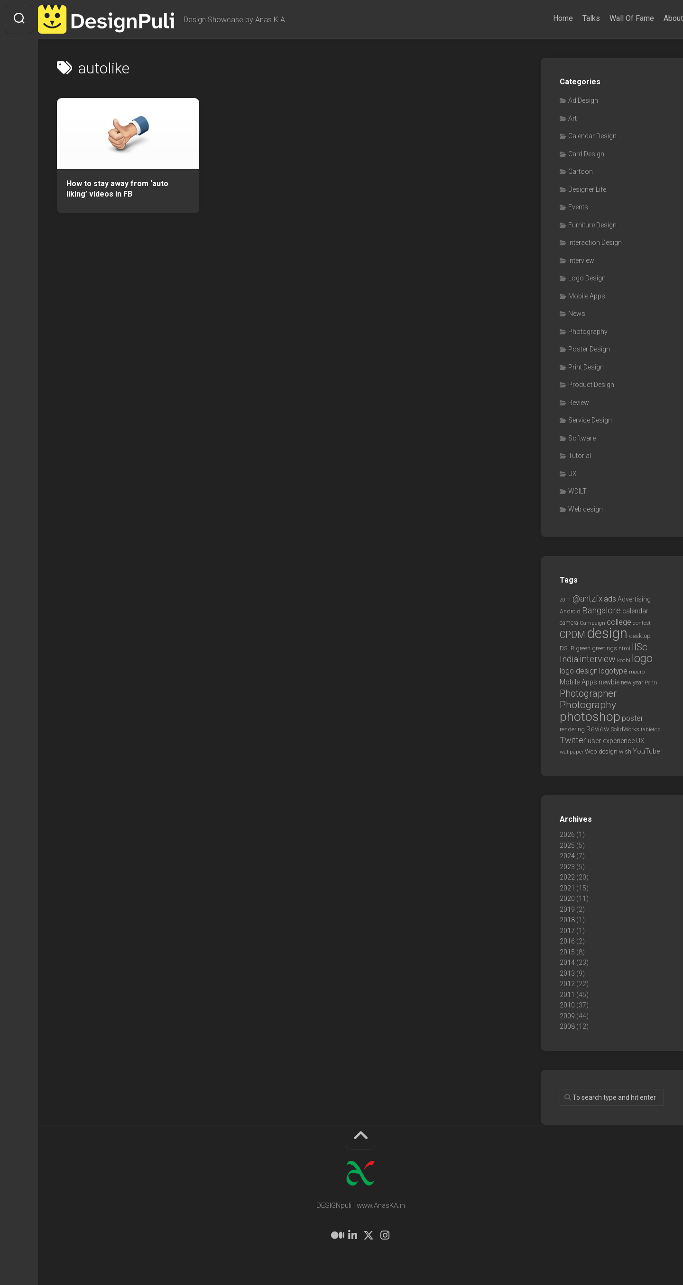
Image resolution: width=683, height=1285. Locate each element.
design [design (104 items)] (607, 633)
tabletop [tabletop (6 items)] (651, 729)
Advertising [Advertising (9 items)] (634, 599)
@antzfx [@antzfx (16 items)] (587, 598)
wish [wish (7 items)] (625, 751)
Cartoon (580, 171)
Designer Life (587, 189)
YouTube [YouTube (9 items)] (646, 751)
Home (544, 18)
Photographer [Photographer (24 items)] (588, 693)
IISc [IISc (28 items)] (639, 647)
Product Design (591, 384)
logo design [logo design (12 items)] (579, 670)
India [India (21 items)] (569, 659)
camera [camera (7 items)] (569, 622)
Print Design (586, 367)
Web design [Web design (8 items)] (601, 751)
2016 (567, 941)
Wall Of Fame (613, 18)
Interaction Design (595, 242)
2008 (567, 1026)
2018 (567, 920)
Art (572, 118)
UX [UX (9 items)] (640, 741)
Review (578, 402)
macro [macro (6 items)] (637, 671)
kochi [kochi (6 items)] (623, 660)
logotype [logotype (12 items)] (613, 670)
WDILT (577, 491)
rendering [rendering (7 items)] (572, 729)
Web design (585, 509)
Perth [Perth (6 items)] (651, 682)
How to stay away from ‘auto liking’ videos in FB (117, 189)
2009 (567, 1016)
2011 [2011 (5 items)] (565, 600)
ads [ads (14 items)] (610, 598)
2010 (567, 1005)
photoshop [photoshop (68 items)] (590, 716)
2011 (567, 994)
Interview (581, 260)
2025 (567, 845)
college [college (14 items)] (619, 622)
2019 (567, 909)
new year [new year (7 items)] (632, 682)
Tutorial (579, 455)
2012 (567, 984)
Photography (588, 331)
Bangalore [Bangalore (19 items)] (601, 610)
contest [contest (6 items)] (642, 623)
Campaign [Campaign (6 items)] (592, 623)
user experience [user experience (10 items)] (611, 741)
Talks (572, 18)
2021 (567, 888)
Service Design (590, 420)
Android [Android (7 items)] (570, 611)
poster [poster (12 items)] (632, 718)
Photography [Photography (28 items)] (588, 704)
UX (572, 473)
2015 (567, 952)
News (576, 313)
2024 (567, 856)
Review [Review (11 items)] (597, 729)
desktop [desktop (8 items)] (640, 635)
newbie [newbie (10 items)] (609, 682)
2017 (567, 931)
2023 (567, 867)
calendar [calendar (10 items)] (635, 611)
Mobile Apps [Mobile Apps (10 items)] (578, 682)
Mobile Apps (586, 296)
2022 (567, 877)
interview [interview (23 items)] (598, 659)
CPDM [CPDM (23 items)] (572, 634)
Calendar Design (592, 136)
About (654, 18)
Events (578, 207)
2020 (567, 898)
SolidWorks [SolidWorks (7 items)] (624, 729)
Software (582, 438)
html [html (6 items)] (624, 648)
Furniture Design (592, 225)
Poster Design (589, 349)
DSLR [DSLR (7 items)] (567, 648)
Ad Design (583, 100)
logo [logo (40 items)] (642, 658)
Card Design (586, 154)
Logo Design (587, 278)
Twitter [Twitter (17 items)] (573, 740)
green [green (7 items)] (583, 648)
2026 (567, 834)
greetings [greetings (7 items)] (604, 648)
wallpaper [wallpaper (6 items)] (571, 751)
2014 (567, 962)
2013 (567, 973)
